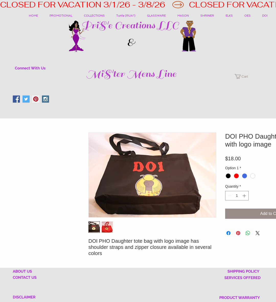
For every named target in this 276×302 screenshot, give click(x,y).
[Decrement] (229, 195)
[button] (96, 15)
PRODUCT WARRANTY (239, 297)
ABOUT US (22, 271)
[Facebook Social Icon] (16, 99)
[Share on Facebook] (228, 233)
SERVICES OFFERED (242, 277)
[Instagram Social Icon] (45, 99)
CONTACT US (25, 277)
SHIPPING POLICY (243, 271)
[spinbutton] (236, 195)
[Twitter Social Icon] (26, 99)
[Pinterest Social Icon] (35, 99)
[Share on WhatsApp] (248, 233)
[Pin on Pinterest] (238, 233)
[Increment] (244, 195)
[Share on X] (258, 233)
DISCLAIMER (24, 297)
